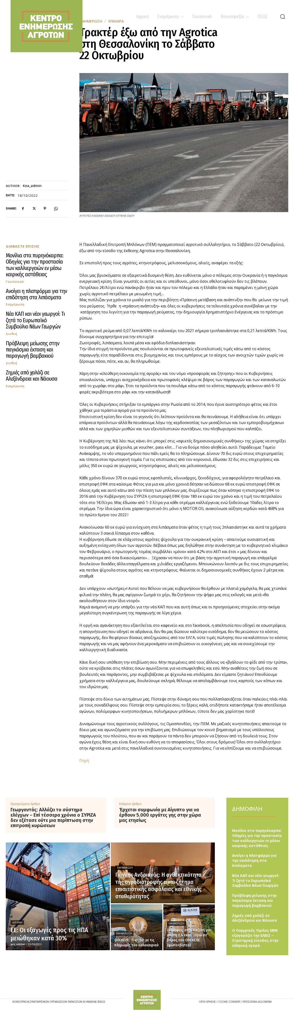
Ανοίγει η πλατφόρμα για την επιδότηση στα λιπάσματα (36, 294)
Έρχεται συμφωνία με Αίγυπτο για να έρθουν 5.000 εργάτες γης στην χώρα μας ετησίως (160, 815)
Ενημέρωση (15, 304)
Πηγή (84, 760)
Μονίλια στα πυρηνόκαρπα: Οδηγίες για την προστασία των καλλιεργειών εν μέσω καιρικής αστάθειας (34, 265)
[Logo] (146, 1000)
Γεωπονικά (15, 281)
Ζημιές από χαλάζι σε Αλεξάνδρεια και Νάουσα (31, 375)
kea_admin (32, 185)
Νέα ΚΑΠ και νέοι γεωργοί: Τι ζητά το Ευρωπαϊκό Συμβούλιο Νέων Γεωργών (35, 320)
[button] (282, 16)
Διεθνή (11, 333)
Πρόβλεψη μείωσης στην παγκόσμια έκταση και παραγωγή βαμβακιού (32, 349)
